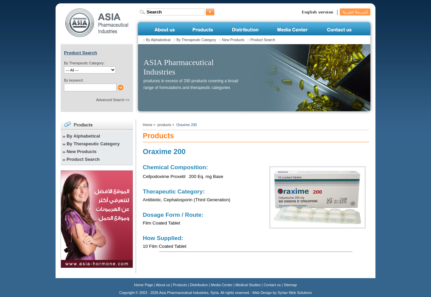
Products (180, 285)
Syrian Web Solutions (294, 293)
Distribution (199, 285)
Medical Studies (248, 285)
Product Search (263, 40)
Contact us (272, 285)
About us (163, 285)
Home (147, 125)
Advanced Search (110, 100)
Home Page (143, 285)
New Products (233, 40)
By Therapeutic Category (196, 40)
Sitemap (290, 285)
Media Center (221, 285)
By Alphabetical (158, 40)
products (164, 125)
